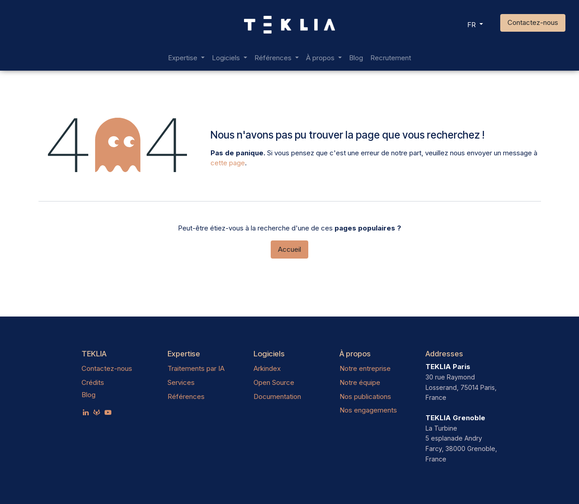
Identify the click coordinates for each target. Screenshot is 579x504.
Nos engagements (368, 410)
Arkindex (267, 368)
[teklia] (96, 412)
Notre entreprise (365, 368)
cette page (228, 162)
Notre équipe (360, 382)
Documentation (277, 396)
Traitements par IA (196, 368)
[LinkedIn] (86, 412)
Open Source (274, 382)
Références (186, 396)
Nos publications (365, 396)
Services (181, 382)
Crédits (92, 382)
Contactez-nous (532, 22)
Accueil (289, 249)
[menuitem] (186, 58)
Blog (88, 394)
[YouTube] (108, 412)
